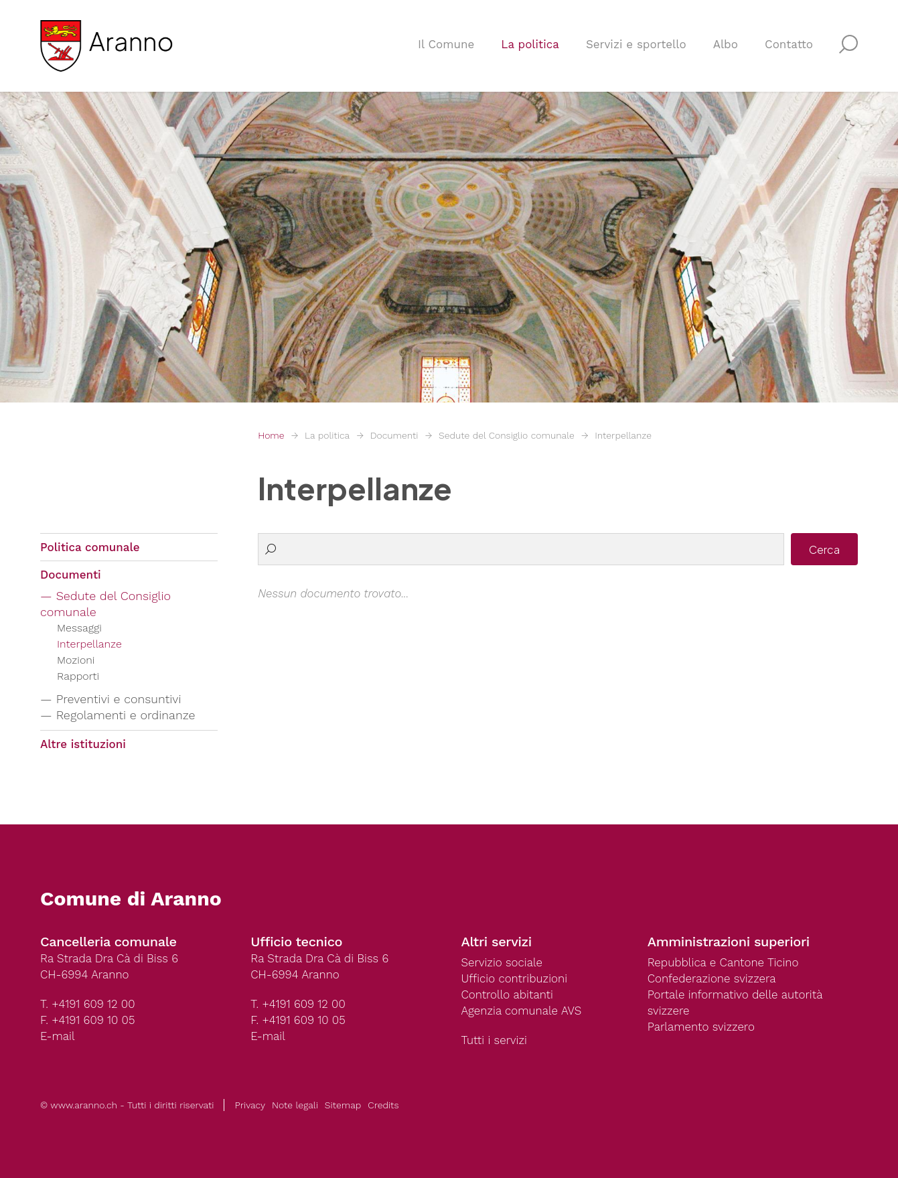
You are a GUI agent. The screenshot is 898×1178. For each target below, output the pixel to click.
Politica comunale (90, 547)
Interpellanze (623, 435)
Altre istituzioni (83, 744)
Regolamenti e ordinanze (126, 715)
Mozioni (76, 660)
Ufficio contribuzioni (514, 978)
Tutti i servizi (494, 1040)
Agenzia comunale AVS (521, 1010)
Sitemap (343, 1105)
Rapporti (78, 676)
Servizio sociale (501, 962)
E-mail (57, 1036)
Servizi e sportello (636, 44)
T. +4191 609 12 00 (87, 1004)
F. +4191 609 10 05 (87, 1020)
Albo (725, 44)
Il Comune (446, 44)
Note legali (295, 1105)
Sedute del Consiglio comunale (507, 435)
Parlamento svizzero (701, 1026)
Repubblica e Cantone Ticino (723, 962)
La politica (530, 44)
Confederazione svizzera (712, 978)
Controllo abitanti (507, 994)
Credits (383, 1105)
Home (271, 435)
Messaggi (79, 627)
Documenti (394, 435)
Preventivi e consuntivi (118, 699)
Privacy (249, 1105)
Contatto (789, 44)
